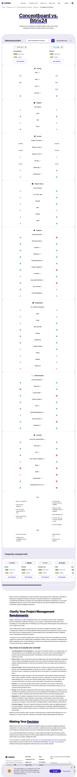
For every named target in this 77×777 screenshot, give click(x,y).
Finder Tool (54, 741)
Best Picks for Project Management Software (45, 740)
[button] (20, 54)
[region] (38, 572)
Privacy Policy (66, 771)
